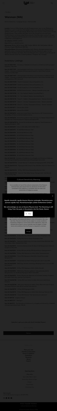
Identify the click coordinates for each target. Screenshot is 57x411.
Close (28, 213)
